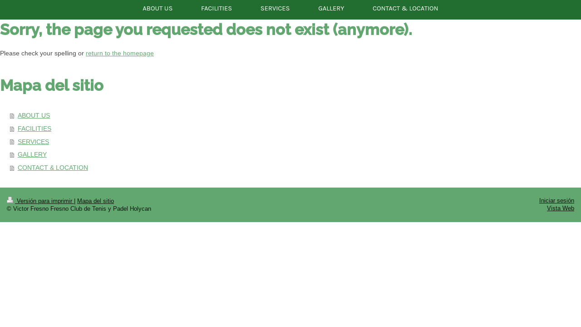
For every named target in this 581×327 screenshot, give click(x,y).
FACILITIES (34, 128)
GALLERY (32, 154)
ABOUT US (34, 115)
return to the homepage (120, 53)
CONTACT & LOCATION (53, 167)
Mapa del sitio (95, 200)
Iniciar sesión (556, 200)
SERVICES (33, 141)
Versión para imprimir (40, 200)
